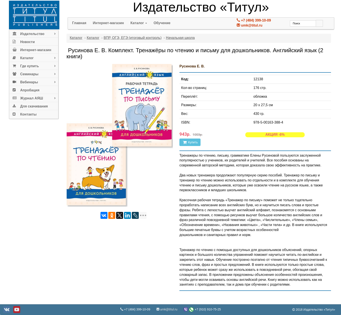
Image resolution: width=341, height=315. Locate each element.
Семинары (25, 73)
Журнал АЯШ (28, 97)
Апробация (26, 89)
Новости (24, 41)
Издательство (28, 33)
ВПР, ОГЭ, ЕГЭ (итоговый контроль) (133, 38)
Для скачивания (30, 105)
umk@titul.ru (251, 25)
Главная (79, 23)
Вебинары (25, 81)
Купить (190, 142)
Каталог (23, 57)
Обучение (162, 23)
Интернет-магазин (32, 49)
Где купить (26, 65)
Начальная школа (180, 38)
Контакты (25, 113)
